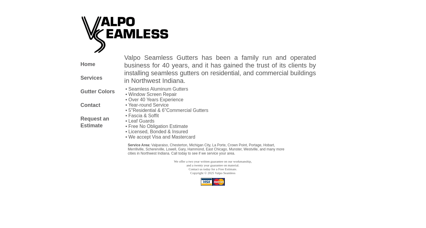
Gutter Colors (97, 91)
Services (91, 78)
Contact (90, 105)
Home (87, 64)
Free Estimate (227, 169)
